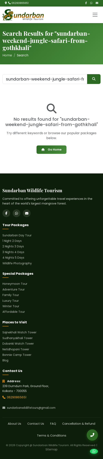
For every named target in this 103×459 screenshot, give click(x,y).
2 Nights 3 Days (13, 246)
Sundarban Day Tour (17, 235)
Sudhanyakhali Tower (17, 338)
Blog (5, 360)
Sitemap (51, 449)
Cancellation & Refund (78, 424)
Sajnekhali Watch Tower (19, 332)
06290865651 (20, 3)
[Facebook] (86, 3)
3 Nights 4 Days (13, 252)
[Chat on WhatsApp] (94, 451)
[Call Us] (92, 435)
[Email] (97, 3)
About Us (14, 424)
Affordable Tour (13, 312)
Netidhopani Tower (15, 349)
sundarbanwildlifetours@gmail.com (28, 408)
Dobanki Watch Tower (18, 344)
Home (7, 55)
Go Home (51, 149)
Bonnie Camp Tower (16, 355)
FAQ (53, 424)
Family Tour (10, 295)
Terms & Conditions (51, 435)
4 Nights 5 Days (13, 258)
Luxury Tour (10, 301)
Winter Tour (10, 306)
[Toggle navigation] (95, 15)
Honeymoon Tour (14, 284)
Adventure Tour (13, 289)
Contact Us (35, 424)
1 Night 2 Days (12, 241)
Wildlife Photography (17, 263)
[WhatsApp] (91, 3)
